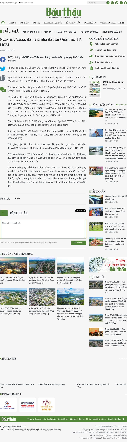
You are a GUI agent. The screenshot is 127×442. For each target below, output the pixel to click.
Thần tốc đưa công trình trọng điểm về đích (93, 385)
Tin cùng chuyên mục (16, 253)
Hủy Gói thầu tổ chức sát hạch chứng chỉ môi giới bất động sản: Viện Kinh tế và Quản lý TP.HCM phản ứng (115, 173)
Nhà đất (48, 32)
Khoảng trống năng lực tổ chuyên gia (116, 197)
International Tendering (102, 50)
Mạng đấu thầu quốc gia (8, 3)
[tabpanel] (17, 375)
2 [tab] (122, 358)
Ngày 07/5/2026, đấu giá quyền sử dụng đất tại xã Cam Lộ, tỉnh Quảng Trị (116, 343)
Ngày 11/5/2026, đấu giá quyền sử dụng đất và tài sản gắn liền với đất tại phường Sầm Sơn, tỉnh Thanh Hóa (116, 303)
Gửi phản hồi (121, 105)
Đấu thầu (24, 23)
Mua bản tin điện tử (99, 419)
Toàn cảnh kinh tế (53, 23)
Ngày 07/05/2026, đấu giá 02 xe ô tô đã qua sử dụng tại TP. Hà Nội (115, 331)
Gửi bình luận (78, 243)
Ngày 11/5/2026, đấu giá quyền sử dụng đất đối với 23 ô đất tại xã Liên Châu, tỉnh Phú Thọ (116, 319)
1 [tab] (119, 358)
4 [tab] (126, 358)
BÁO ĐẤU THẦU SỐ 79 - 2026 (113, 83)
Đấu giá (36, 23)
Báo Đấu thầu (63, 13)
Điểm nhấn (97, 191)
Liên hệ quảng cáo (49, 419)
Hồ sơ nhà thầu (73, 23)
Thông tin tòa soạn (34, 419)
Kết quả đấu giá (89, 32)
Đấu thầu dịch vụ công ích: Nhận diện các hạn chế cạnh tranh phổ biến (115, 226)
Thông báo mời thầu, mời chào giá (107, 56)
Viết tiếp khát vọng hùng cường (51, 384)
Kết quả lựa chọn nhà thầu (103, 44)
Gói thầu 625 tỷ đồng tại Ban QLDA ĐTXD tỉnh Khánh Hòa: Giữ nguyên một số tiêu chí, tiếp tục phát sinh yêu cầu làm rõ (115, 152)
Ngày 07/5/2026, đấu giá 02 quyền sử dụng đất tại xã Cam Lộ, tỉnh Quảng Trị (69, 280)
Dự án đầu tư (90, 23)
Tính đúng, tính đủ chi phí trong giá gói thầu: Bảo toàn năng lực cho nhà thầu (115, 243)
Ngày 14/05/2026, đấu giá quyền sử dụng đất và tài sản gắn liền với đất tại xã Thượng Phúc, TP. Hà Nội (116, 287)
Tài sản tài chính (30, 32)
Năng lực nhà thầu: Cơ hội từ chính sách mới (17, 385)
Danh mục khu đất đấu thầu (104, 68)
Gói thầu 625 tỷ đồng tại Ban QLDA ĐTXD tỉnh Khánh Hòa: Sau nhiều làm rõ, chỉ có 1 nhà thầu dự (115, 114)
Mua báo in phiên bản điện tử (80, 419)
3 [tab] (124, 358)
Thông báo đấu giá (112, 32)
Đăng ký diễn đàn (114, 419)
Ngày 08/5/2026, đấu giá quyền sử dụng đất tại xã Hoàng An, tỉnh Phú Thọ (11, 311)
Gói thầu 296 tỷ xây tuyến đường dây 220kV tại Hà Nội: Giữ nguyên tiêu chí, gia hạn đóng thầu (115, 134)
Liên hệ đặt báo (62, 419)
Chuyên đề (8, 358)
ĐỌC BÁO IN (97, 77)
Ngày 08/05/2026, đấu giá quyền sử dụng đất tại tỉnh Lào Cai (13, 280)
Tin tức (12, 23)
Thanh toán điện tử (25, 3)
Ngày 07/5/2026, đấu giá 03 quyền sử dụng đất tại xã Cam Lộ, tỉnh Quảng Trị (41, 280)
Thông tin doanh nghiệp (112, 23)
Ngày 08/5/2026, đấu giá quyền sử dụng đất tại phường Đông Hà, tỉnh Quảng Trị (41, 311)
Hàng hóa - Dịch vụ (66, 32)
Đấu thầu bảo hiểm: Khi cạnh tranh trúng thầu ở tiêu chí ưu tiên (115, 211)
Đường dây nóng (101, 104)
